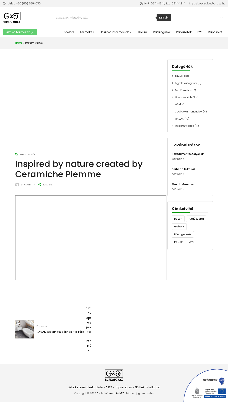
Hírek (178, 104)
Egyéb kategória (186, 83)
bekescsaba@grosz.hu (209, 3)
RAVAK (179, 118)
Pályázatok (184, 32)
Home (19, 43)
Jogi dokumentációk (188, 111)
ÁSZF (108, 387)
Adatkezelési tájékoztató (85, 387)
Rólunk (142, 32)
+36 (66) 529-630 (28, 3)
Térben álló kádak (183, 169)
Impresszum (123, 387)
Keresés (164, 17)
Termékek (87, 32)
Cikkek (179, 76)
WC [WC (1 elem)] (191, 242)
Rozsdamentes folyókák (188, 154)
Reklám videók (34, 43)
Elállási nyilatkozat (147, 387)
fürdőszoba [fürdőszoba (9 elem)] (196, 218)
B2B (200, 32)
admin (27, 184)
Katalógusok (161, 32)
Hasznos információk (116, 32)
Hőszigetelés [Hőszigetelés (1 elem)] (182, 234)
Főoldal (69, 32)
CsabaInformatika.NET (110, 393)
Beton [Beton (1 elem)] (178, 218)
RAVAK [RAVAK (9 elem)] (178, 242)
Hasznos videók (185, 97)
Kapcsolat (215, 32)
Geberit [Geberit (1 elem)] (179, 226)
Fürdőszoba (183, 90)
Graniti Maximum (183, 184)
